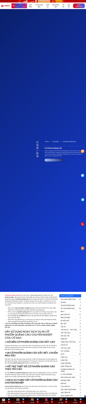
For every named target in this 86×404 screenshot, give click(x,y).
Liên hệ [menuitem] (68, 6)
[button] (85, 396)
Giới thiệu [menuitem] (30, 6)
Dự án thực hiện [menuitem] (55, 6)
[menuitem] (19, 5)
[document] (43, 202)
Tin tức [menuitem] (63, 6)
